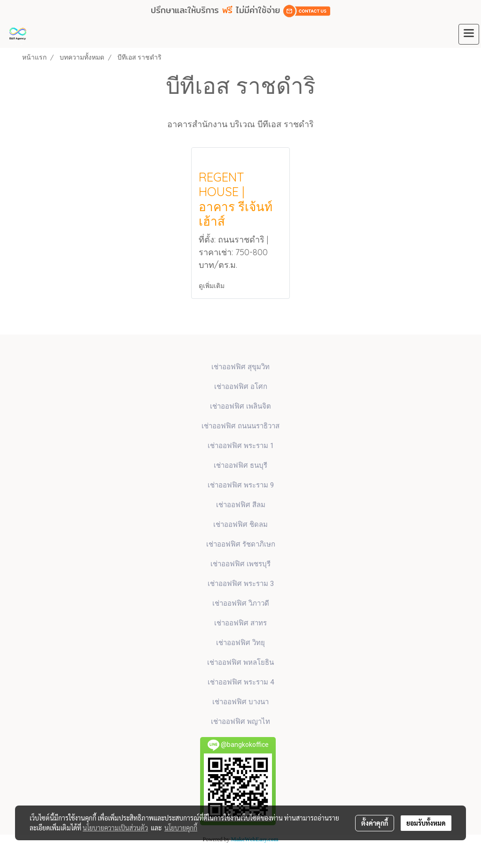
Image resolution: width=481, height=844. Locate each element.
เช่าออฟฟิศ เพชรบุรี (240, 564)
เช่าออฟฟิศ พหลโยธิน (240, 662)
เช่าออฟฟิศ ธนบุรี (240, 465)
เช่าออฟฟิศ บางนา (240, 702)
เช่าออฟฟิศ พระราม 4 (241, 682)
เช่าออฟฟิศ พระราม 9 (241, 485)
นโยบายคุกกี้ (180, 827)
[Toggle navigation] (468, 34)
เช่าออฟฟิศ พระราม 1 (241, 445)
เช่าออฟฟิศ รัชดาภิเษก (240, 544)
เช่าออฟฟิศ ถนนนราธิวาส (240, 426)
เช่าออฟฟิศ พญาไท (240, 721)
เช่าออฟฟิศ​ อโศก (240, 386)
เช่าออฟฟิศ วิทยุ (240, 643)
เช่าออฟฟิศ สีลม (240, 505)
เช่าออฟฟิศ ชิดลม (240, 524)
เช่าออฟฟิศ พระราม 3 (241, 583)
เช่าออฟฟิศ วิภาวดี (240, 603)
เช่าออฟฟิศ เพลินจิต (240, 406)
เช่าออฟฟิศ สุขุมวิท (240, 367)
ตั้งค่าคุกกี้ (374, 823)
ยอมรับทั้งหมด (426, 823)
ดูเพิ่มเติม (212, 285)
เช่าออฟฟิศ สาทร (240, 623)
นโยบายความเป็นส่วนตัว (115, 827)
